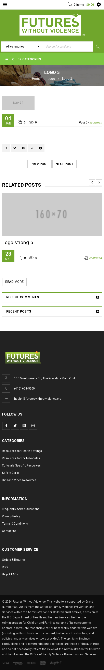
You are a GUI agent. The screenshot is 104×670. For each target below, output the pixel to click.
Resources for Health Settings (22, 450)
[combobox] (21, 46)
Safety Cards (11, 472)
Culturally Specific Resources (21, 465)
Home (36, 79)
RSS (5, 567)
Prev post (39, 164)
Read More (14, 282)
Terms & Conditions (15, 523)
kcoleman (95, 122)
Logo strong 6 (17, 242)
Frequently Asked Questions (20, 509)
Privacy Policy (11, 516)
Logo (51, 79)
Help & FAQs (10, 574)
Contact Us (9, 531)
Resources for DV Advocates (21, 458)
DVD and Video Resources (19, 480)
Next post (64, 164)
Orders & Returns (13, 559)
